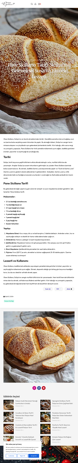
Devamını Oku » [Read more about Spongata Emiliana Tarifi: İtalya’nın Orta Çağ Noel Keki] (56, 406)
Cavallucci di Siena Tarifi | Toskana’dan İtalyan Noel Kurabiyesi (24, 415)
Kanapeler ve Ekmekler (36, 60)
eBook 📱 (69, 289)
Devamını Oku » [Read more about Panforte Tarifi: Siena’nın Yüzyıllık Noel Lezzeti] (56, 430)
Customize (11, 456)
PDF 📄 (59, 289)
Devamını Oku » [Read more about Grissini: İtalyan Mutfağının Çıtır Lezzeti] (56, 442)
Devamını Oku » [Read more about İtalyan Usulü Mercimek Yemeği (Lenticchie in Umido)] (19, 406)
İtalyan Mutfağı (9, 301)
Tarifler (46, 60)
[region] (22, 450)
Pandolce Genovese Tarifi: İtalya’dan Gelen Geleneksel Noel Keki (62, 415)
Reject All (22, 456)
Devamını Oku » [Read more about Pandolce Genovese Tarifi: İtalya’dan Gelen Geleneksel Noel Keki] (56, 420)
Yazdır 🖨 (48, 289)
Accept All (33, 456)
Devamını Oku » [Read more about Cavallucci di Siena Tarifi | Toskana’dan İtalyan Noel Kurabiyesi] (19, 420)
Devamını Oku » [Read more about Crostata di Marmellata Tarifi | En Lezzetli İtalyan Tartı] (19, 430)
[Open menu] (14, 3)
